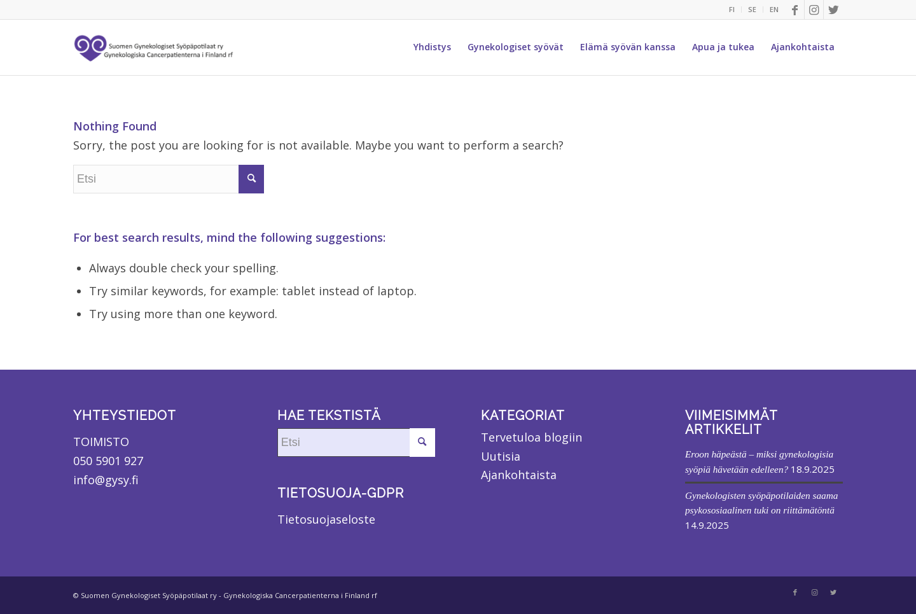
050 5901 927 (108, 460)
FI (732, 9)
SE (752, 9)
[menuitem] (732, 9)
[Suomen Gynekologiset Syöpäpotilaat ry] (154, 47)
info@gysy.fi (106, 479)
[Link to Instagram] (814, 9)
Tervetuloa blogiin (531, 437)
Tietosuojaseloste (326, 519)
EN (774, 9)
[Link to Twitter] (833, 9)
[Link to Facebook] (795, 9)
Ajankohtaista (519, 474)
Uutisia (500, 456)
